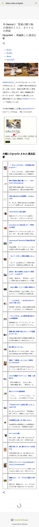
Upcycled (10, 60)
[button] (3, 43)
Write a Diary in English (14, 3)
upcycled (26, 109)
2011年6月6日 (7, 82)
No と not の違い (14, 433)
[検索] (36, 3)
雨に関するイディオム (16, 347)
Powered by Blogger (19, 520)
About (9, 56)
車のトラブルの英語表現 (17, 391)
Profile (9, 53)
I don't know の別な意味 (17, 212)
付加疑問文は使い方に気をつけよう (20, 420)
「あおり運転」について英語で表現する (22, 287)
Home (9, 50)
